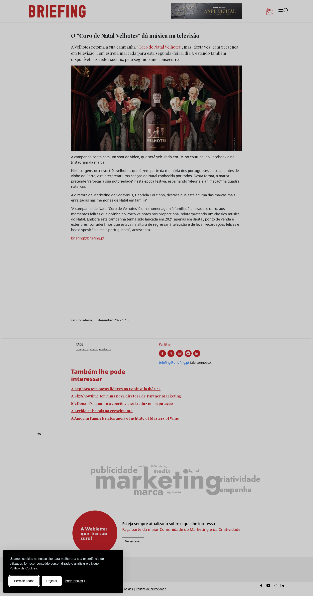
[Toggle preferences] (75, 581)
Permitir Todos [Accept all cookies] (24, 581)
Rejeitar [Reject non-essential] (51, 581)
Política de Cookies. (24, 568)
